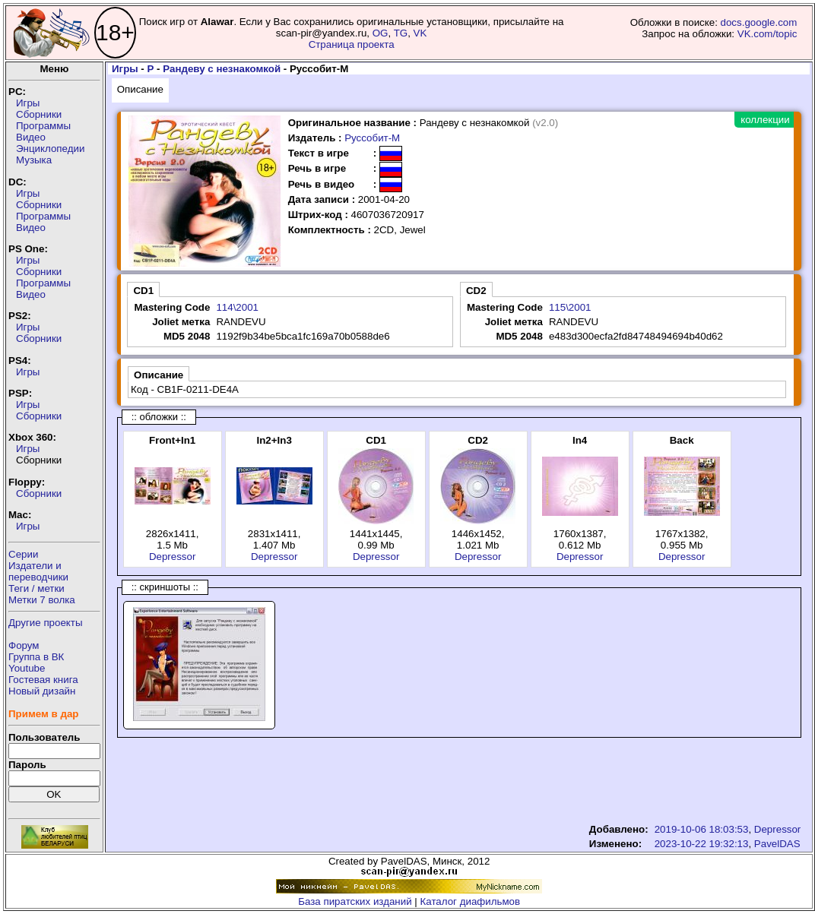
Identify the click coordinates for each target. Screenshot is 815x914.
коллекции (764, 119)
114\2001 (237, 307)
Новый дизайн (41, 691)
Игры (28, 103)
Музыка (34, 160)
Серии (23, 554)
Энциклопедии (50, 148)
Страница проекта (352, 44)
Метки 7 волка (41, 600)
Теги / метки (36, 588)
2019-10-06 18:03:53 (702, 829)
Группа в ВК (36, 657)
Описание (140, 89)
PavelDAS (777, 843)
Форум (24, 645)
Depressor (172, 556)
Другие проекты (45, 622)
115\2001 (570, 307)
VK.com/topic (767, 34)
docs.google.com (759, 22)
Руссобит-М (372, 138)
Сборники (39, 114)
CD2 (476, 290)
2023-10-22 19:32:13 (702, 843)
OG (380, 33)
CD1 (143, 290)
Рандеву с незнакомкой (222, 68)
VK (420, 33)
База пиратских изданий (354, 901)
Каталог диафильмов (470, 901)
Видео (31, 137)
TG (401, 33)
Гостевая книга (43, 679)
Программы (43, 125)
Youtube (26, 668)
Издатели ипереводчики (38, 571)
